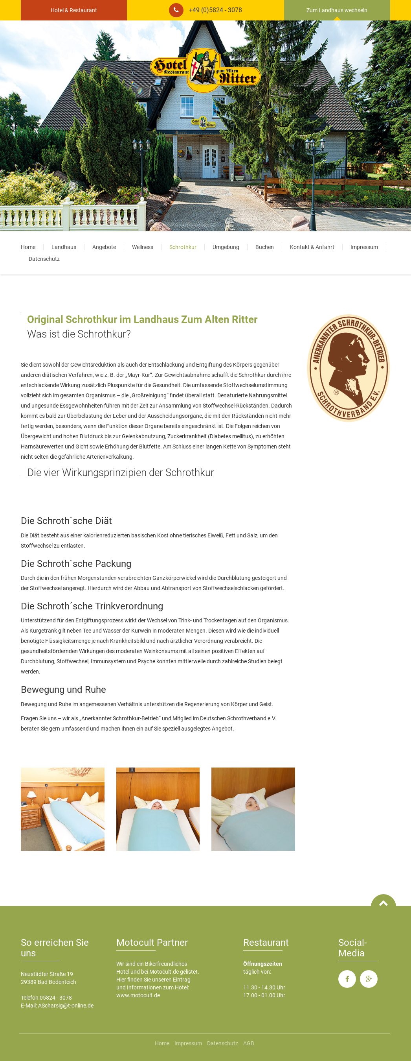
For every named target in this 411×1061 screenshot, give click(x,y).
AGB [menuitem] (248, 1043)
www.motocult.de (138, 995)
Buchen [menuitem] (264, 247)
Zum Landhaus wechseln (336, 10)
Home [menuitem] (28, 247)
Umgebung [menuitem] (226, 247)
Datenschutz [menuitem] (44, 259)
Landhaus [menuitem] (63, 247)
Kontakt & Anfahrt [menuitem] (312, 247)
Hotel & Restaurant (74, 10)
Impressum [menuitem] (364, 247)
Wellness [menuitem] (142, 247)
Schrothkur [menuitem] (182, 247)
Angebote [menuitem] (104, 247)
